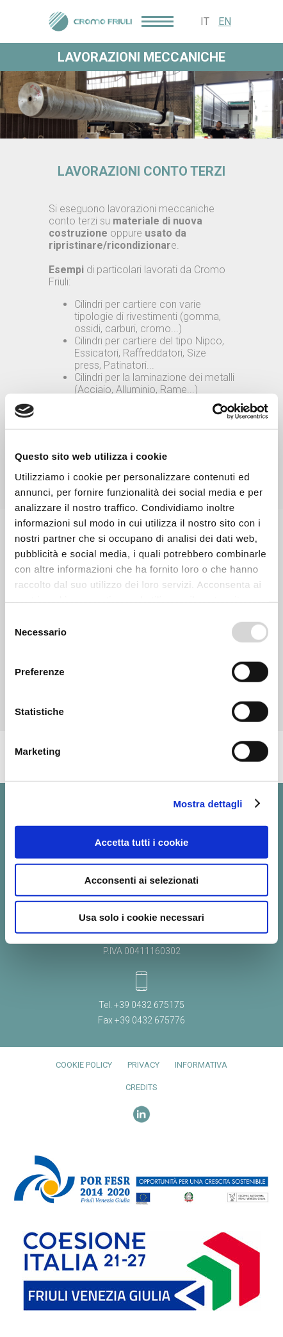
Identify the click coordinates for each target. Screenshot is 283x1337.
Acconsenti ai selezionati (141, 879)
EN (224, 21)
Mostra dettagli (207, 803)
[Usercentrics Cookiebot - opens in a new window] (212, 411)
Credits (141, 1087)
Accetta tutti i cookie (142, 842)
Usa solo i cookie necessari (141, 917)
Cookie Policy (84, 1065)
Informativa (201, 1065)
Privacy (143, 1065)
